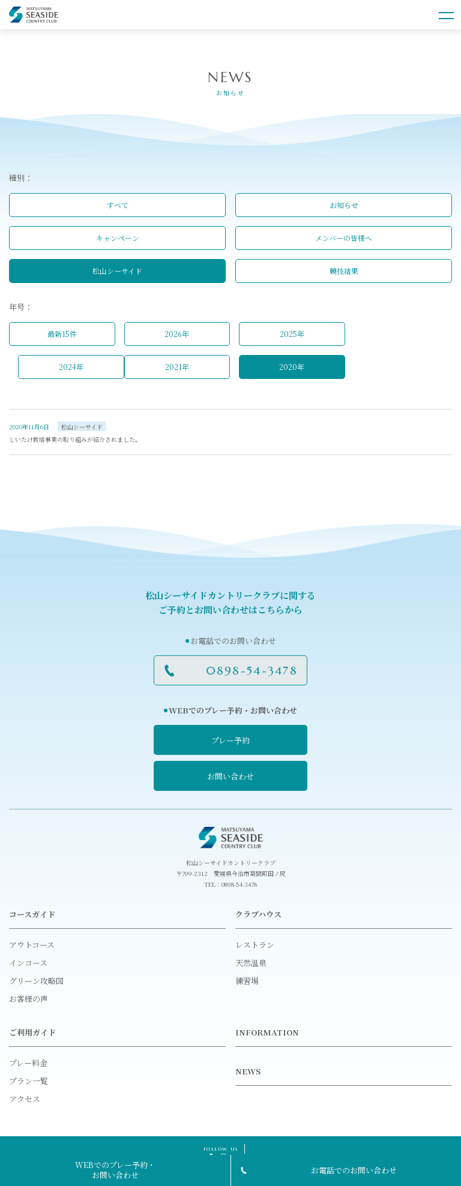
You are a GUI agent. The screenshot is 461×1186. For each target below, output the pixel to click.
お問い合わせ (230, 776)
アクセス (24, 1098)
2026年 (176, 334)
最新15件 (62, 334)
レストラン (254, 944)
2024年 (71, 367)
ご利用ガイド (32, 1032)
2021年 (177, 367)
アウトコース (32, 944)
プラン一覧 (28, 1080)
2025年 (292, 334)
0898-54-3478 (252, 670)
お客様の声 (28, 998)
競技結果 (344, 271)
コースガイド (32, 914)
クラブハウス (258, 914)
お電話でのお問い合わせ (354, 1170)
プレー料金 (28, 1062)
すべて (117, 205)
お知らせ (344, 205)
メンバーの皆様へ (343, 238)
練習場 (247, 980)
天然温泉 (251, 962)
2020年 (291, 367)
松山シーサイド (117, 271)
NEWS (248, 1071)
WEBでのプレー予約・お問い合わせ (115, 1170)
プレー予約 (230, 740)
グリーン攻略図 (36, 980)
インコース (28, 962)
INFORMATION (267, 1032)
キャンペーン (117, 238)
